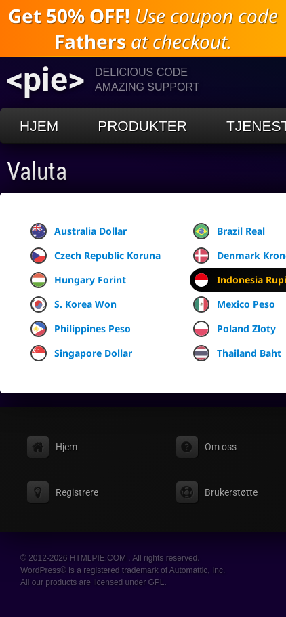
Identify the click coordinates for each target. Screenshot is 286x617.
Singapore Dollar (81, 353)
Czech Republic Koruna (95, 255)
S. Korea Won (73, 304)
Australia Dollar (78, 231)
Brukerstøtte (231, 492)
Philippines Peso (80, 329)
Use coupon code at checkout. (143, 28)
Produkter (142, 126)
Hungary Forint (78, 280)
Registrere (77, 492)
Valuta (37, 171)
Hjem (39, 126)
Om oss (221, 446)
